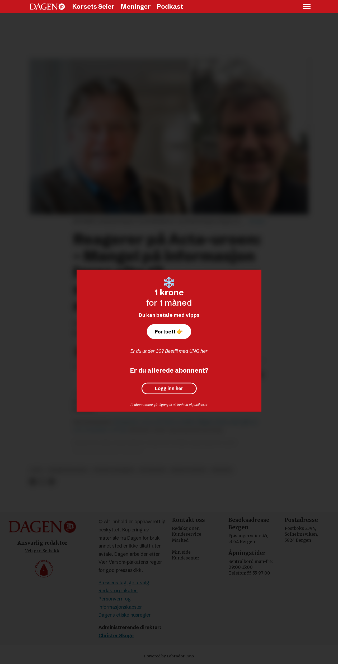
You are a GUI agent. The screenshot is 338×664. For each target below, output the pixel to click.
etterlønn (152, 470)
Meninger (136, 6)
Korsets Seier (93, 6)
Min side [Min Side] (181, 552)
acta (36, 470)
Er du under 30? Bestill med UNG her (169, 351)
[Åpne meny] (307, 7)
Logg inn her (169, 388)
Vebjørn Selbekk (42, 550)
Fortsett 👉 (169, 331)
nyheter (221, 470)
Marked (180, 540)
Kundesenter (185, 558)
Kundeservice (186, 534)
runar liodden (188, 470)
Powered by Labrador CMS (169, 656)
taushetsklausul (68, 470)
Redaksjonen (186, 528)
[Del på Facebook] (32, 481)
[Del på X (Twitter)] (42, 481)
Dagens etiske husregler (124, 615)
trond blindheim (113, 470)
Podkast (170, 6)
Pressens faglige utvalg (123, 583)
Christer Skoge (116, 636)
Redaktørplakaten (118, 591)
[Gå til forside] (47, 6)
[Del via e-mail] (51, 481)
